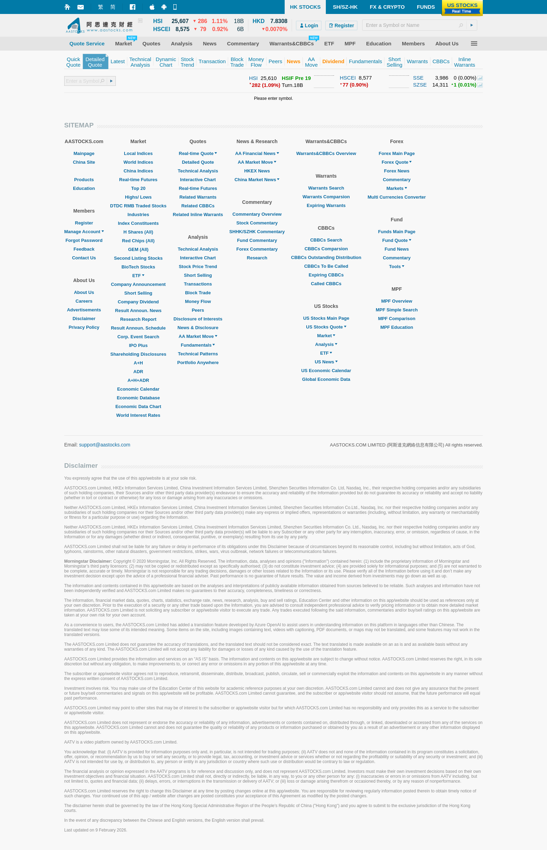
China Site (84, 162)
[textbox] (419, 25)
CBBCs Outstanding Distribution (326, 257)
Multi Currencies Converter (397, 197)
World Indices (138, 162)
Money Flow (198, 301)
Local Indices (138, 153)
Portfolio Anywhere (198, 362)
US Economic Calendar (326, 370)
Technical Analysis (198, 170)
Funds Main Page (396, 231)
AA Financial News (257, 153)
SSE (418, 78)
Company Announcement (138, 284)
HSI (253, 78)
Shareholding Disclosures (138, 354)
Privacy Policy (84, 327)
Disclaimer (84, 318)
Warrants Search (326, 188)
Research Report (138, 319)
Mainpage (84, 153)
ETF (138, 275)
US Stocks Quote (326, 327)
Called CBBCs (326, 283)
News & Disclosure (198, 327)
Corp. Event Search (138, 336)
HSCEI (348, 78)
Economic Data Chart (138, 406)
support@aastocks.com (104, 445)
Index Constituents (138, 223)
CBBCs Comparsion (326, 248)
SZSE (420, 85)
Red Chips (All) (138, 240)
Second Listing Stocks (138, 258)
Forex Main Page (397, 153)
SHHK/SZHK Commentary (257, 231)
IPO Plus (138, 345)
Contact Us (84, 257)
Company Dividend (138, 301)
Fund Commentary (257, 240)
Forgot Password (84, 240)
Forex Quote (397, 162)
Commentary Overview (257, 214)
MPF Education (396, 327)
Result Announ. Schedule (138, 328)
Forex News (397, 170)
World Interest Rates (138, 415)
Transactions (198, 284)
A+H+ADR (138, 380)
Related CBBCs (198, 205)
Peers (198, 310)
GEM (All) (138, 249)
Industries (138, 214)
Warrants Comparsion (326, 196)
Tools (396, 266)
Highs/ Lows (138, 197)
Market (326, 335)
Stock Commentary (257, 223)
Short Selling (138, 293)
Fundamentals (198, 345)
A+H (138, 362)
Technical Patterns (198, 353)
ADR (138, 371)
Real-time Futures (138, 179)
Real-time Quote (198, 153)
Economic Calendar (138, 389)
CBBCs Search (326, 240)
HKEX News (257, 170)
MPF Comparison (396, 318)
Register (84, 223)
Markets (397, 188)
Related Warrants (197, 197)
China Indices (138, 170)
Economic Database (138, 397)
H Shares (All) (138, 232)
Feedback (84, 249)
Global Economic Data (326, 379)
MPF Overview (396, 301)
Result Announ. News (138, 310)
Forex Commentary (257, 249)
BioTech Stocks (138, 266)
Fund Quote (396, 240)
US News (326, 361)
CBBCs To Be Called (326, 266)
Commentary (396, 179)
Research (257, 257)
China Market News (256, 179)
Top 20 (138, 188)
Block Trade (198, 292)
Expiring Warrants (326, 205)
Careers (84, 301)
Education (84, 188)
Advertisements (84, 309)
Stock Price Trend (198, 266)
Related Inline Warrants (198, 214)
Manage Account (84, 231)
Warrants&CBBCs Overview (326, 153)
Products (84, 179)
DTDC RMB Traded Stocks (138, 205)
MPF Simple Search (397, 309)
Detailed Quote (198, 162)
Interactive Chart (198, 179)
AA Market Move (198, 336)
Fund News (397, 249)
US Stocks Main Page (326, 318)
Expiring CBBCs (326, 275)
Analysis (326, 344)
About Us (84, 292)
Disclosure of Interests (197, 318)
